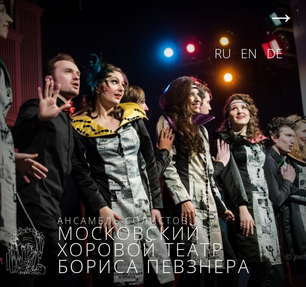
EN (249, 53)
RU (222, 53)
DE (275, 53)
